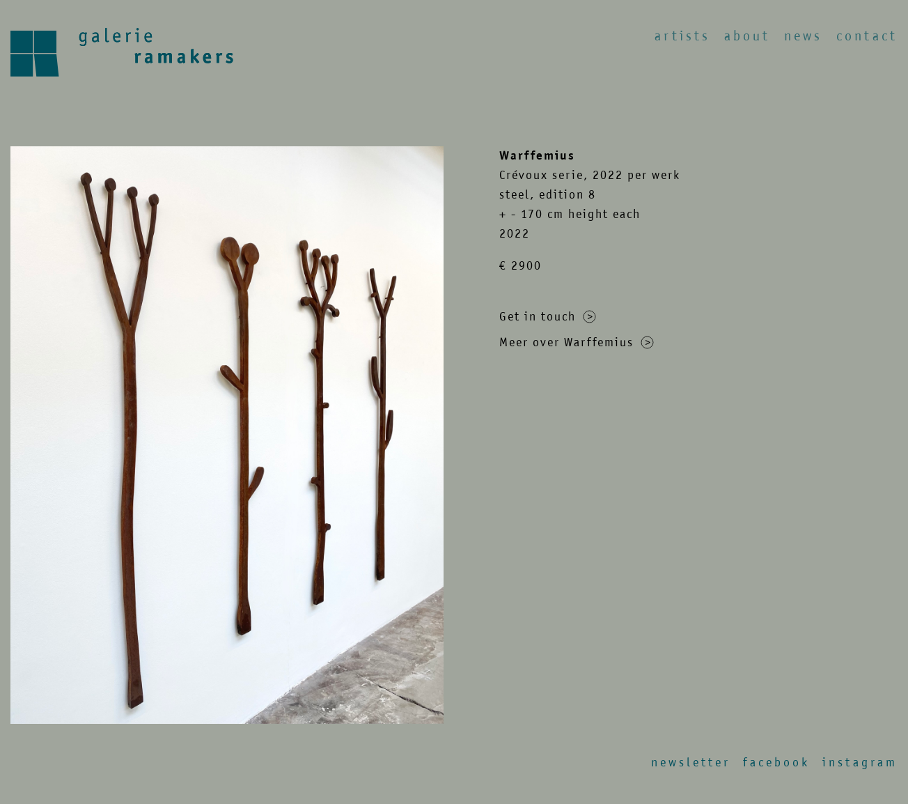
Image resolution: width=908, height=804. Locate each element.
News (803, 36)
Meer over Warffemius (576, 342)
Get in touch (547, 316)
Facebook (776, 762)
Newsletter (690, 762)
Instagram (860, 762)
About (747, 36)
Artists (682, 36)
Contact (867, 36)
